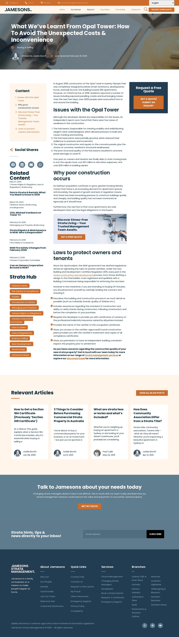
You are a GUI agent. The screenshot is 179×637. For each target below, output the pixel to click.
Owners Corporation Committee (21, 320)
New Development (21, 343)
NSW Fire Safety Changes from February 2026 (28, 249)
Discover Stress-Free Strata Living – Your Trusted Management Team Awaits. (29, 118)
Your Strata (104, 10)
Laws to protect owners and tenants (28, 130)
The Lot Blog (120, 10)
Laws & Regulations (22, 332)
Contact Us (135, 10)
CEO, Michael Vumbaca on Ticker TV (25, 214)
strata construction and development (73, 275)
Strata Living (18, 349)
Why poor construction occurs (28, 106)
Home (62, 10)
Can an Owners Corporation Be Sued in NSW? (26, 266)
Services (107, 567)
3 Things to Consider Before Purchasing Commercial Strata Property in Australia (69, 415)
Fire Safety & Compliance (25, 291)
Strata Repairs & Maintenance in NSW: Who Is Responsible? (28, 231)
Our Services (76, 10)
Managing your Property (24, 307)
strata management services (101, 355)
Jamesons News (20, 355)
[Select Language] (161, 3)
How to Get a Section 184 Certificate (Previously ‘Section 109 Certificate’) (29, 415)
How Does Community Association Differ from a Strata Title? (148, 415)
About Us (90, 10)
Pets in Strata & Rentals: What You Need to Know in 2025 (28, 193)
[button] (13, 165)
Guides (15, 296)
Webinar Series (19, 285)
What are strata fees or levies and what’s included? (108, 413)
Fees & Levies (19, 327)
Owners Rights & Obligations (26, 313)
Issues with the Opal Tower (28, 99)
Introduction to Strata (23, 302)
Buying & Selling (25, 47)
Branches (138, 567)
